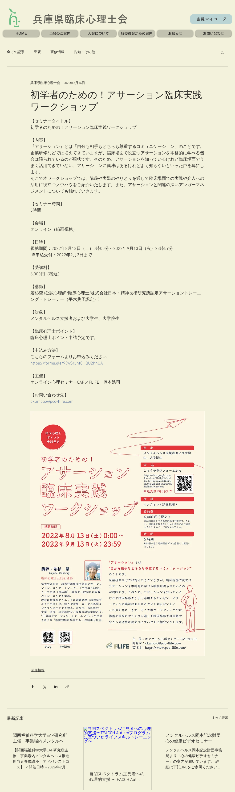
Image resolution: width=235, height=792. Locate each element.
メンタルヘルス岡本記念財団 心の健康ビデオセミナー (194, 738)
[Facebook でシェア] (32, 686)
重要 (37, 52)
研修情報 (57, 52)
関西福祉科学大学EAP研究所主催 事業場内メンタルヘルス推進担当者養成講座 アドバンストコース (40, 738)
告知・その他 (84, 52)
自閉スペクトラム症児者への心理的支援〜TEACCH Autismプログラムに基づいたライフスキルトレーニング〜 (116, 777)
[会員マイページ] (211, 19)
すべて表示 (220, 718)
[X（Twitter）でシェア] (44, 686)
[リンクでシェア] (67, 686)
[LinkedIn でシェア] (55, 686)
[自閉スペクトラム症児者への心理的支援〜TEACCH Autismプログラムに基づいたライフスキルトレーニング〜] (118, 746)
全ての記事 (15, 52)
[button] (60, 33)
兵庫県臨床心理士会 (80, 19)
